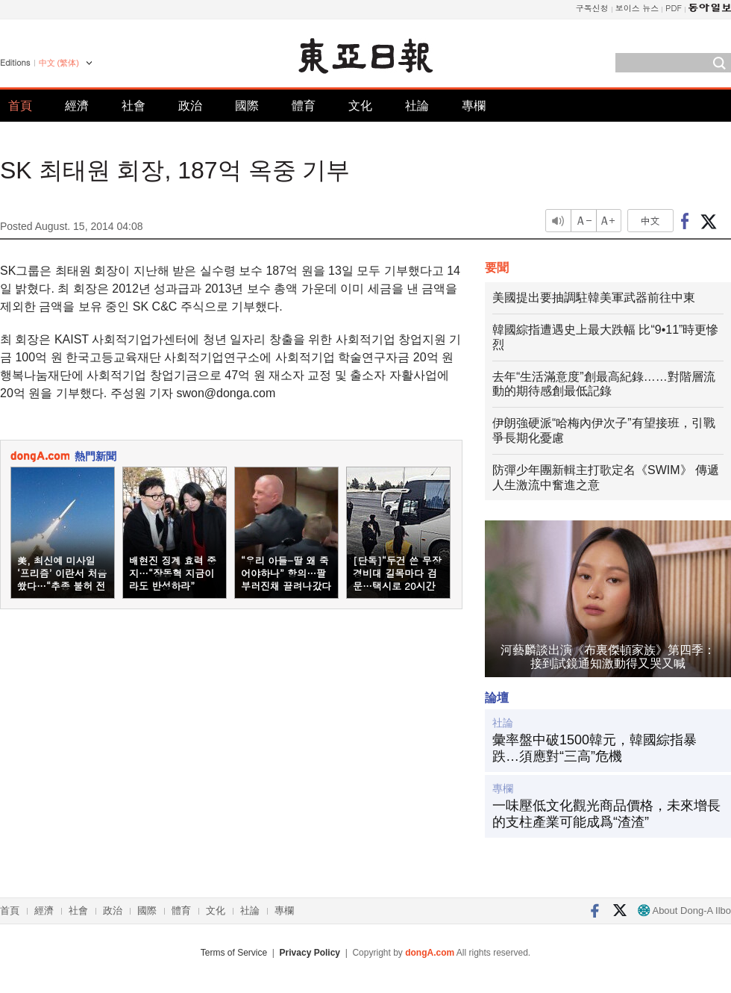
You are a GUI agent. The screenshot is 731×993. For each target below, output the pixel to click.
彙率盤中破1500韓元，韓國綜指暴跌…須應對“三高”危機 (594, 748)
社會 (133, 105)
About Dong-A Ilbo (684, 910)
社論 (417, 105)
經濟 (77, 105)
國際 (247, 105)
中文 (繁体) (59, 62)
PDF (673, 7)
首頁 (20, 105)
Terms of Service (234, 952)
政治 (190, 105)
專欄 (474, 105)
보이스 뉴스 (637, 7)
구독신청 (592, 7)
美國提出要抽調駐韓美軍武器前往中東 (593, 297)
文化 (360, 105)
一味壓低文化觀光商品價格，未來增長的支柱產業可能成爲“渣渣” (606, 813)
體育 (304, 105)
